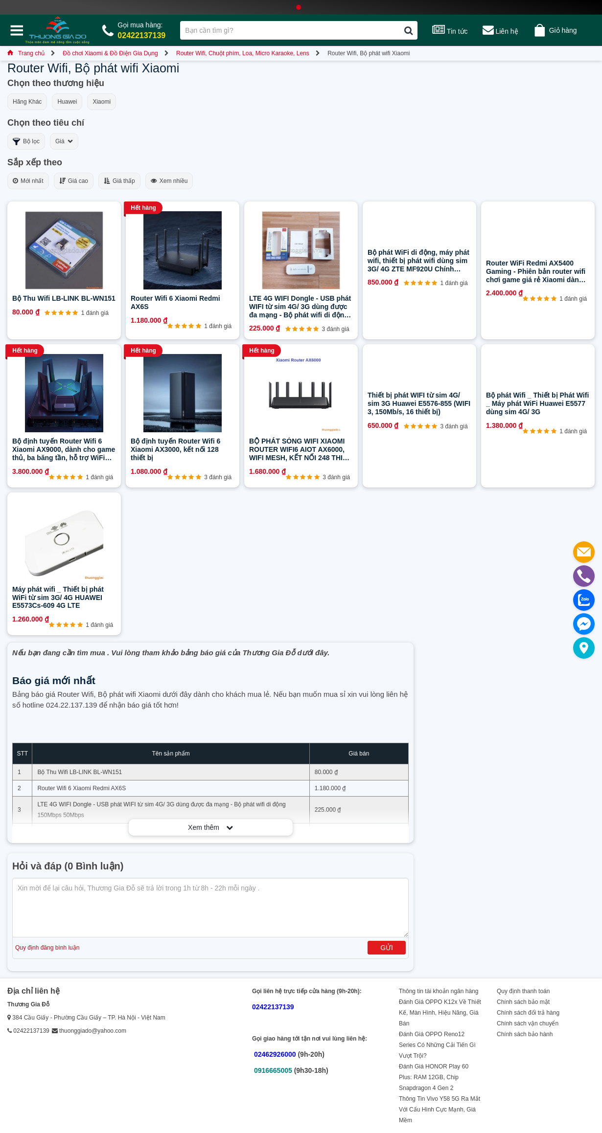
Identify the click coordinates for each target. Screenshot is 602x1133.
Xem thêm (210, 827)
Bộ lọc (26, 141)
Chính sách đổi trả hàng (528, 1012)
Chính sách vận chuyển (527, 1023)
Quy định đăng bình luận (47, 947)
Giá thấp (119, 181)
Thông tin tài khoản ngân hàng (438, 991)
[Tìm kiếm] (408, 30)
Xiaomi (102, 101)
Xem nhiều (169, 181)
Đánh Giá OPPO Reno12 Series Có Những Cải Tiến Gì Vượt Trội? (437, 1045)
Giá (64, 141)
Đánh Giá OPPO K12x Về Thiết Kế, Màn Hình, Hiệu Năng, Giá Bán (440, 1013)
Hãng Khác (27, 101)
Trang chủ (26, 53)
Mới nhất (28, 181)
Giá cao (73, 181)
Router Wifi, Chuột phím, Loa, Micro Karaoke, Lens (242, 53)
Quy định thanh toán (523, 991)
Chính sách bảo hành (525, 1034)
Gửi (386, 948)
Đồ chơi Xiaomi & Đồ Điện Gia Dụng (110, 53)
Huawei (67, 101)
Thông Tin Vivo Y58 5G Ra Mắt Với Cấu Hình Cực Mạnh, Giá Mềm (439, 1109)
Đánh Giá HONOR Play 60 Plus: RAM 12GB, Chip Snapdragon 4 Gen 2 (433, 1077)
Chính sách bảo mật (523, 1002)
